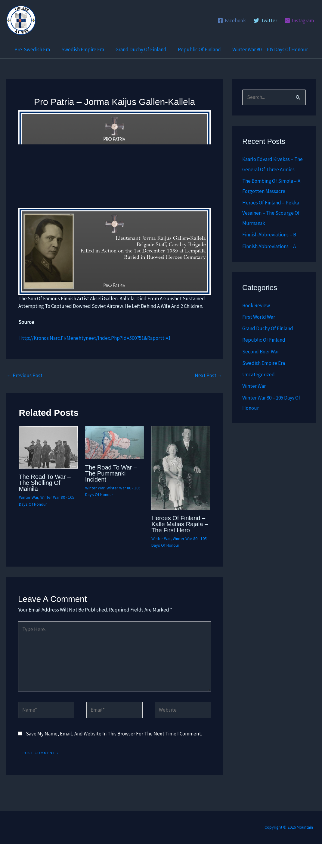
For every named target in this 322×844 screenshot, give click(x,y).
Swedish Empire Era (84, 49)
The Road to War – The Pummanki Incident (111, 473)
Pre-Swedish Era (34, 49)
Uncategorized (258, 374)
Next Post (208, 375)
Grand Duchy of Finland (141, 49)
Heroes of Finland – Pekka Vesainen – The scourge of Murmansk (271, 212)
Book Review (256, 305)
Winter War (28, 497)
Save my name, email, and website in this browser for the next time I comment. (114, 733)
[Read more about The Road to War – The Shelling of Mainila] (48, 447)
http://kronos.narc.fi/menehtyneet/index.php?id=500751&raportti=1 (94, 338)
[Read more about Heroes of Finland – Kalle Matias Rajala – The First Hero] (180, 467)
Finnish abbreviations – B (269, 234)
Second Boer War (260, 351)
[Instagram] (299, 20)
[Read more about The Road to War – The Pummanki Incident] (114, 442)
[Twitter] (265, 20)
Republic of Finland (198, 49)
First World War (258, 317)
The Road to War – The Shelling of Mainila (45, 482)
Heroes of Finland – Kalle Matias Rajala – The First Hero (179, 524)
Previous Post (24, 375)
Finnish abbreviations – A (269, 246)
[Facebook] (231, 20)
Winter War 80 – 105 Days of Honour (267, 49)
